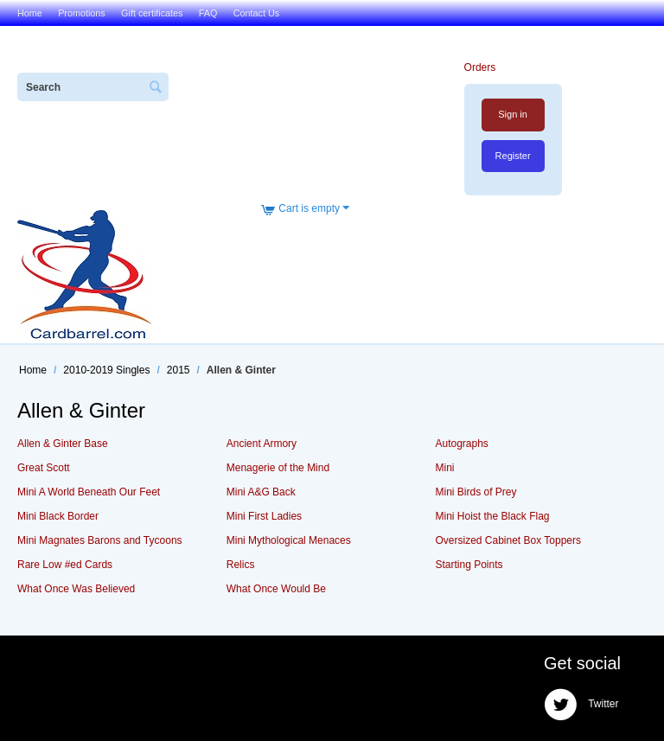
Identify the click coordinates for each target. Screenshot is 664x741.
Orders (480, 67)
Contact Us (256, 13)
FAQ (208, 13)
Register (513, 155)
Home (29, 13)
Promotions (81, 13)
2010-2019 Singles (106, 370)
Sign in (512, 114)
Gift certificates (151, 13)
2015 (178, 370)
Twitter (581, 704)
